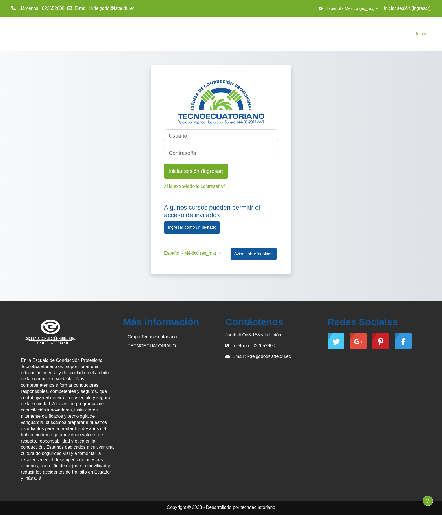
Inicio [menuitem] (421, 33)
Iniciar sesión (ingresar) (407, 8)
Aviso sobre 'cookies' (253, 253)
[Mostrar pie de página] (428, 501)
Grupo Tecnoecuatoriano (152, 336)
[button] (348, 8)
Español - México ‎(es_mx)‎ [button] (190, 253)
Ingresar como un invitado (192, 227)
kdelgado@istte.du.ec (112, 8)
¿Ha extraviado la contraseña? (195, 186)
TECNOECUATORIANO (152, 346)
